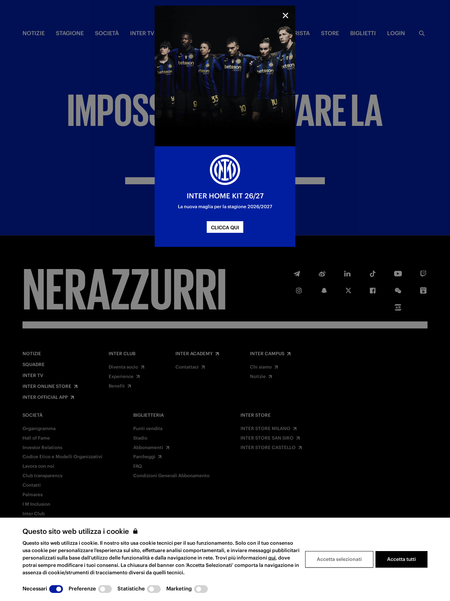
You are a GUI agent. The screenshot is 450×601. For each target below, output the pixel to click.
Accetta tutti (401, 559)
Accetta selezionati (339, 559)
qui (272, 558)
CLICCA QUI (225, 227)
